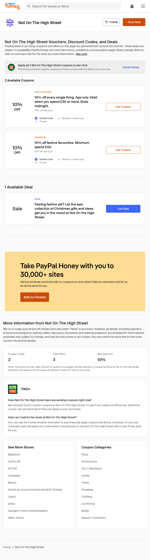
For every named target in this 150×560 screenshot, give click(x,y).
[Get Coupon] (123, 107)
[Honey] (12, 6)
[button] (143, 6)
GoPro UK (14, 461)
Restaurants (89, 461)
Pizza (84, 454)
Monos (12, 482)
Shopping (87, 489)
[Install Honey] (131, 67)
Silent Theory (16, 518)
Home (7, 547)
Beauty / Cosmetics (93, 518)
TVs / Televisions (91, 468)
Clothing (86, 496)
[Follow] (111, 22)
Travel (85, 482)
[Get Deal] (123, 209)
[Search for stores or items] (73, 6)
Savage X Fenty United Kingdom (28, 511)
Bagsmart (14, 454)
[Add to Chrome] (34, 297)
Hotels (85, 475)
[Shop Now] (134, 22)
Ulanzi (12, 496)
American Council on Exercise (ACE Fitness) (35, 489)
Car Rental (88, 503)
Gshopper (14, 475)
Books (85, 511)
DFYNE (12, 468)
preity (11, 503)
